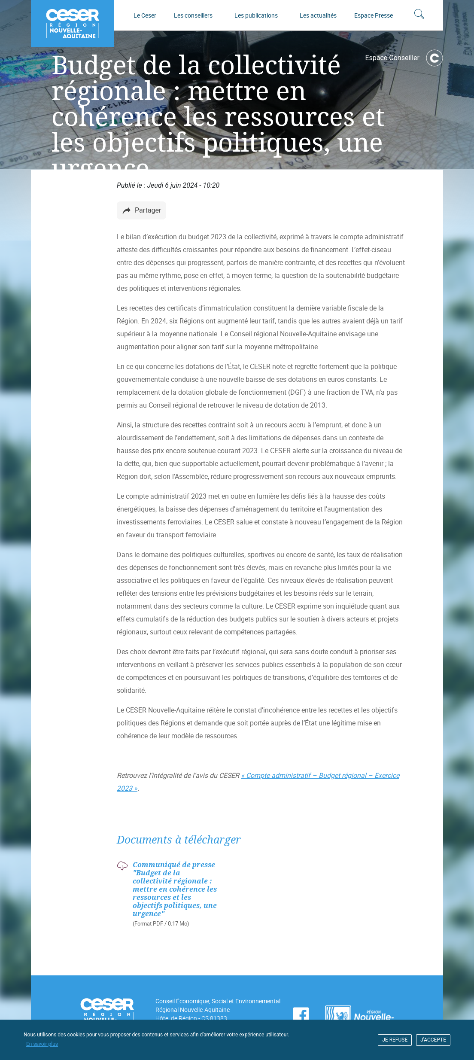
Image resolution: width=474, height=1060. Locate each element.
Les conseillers (193, 15)
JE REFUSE (394, 1040)
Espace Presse (373, 15)
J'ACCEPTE (433, 1040)
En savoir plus (42, 1044)
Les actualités (318, 15)
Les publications (256, 15)
